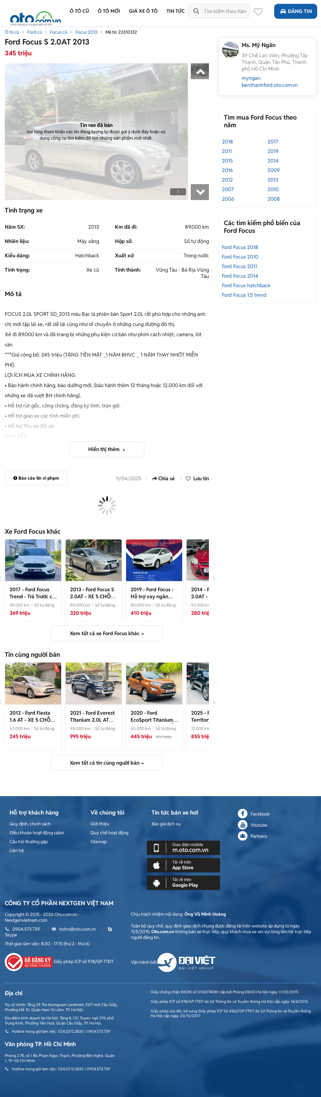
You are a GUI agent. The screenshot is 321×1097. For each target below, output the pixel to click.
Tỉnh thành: (128, 270)
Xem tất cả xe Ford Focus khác (104, 633)
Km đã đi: (126, 227)
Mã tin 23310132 (121, 32)
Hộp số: (123, 241)
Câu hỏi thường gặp (29, 841)
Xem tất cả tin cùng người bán (104, 763)
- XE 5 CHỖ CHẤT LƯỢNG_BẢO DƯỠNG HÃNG (92, 600)
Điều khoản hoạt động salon (37, 833)
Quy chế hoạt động (109, 833)
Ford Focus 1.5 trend (244, 295)
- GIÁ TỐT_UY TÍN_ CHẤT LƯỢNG (92, 723)
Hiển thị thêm (104, 449)
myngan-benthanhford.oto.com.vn (270, 81)
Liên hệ (17, 850)
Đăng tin (295, 11)
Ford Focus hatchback (246, 285)
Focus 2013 (86, 32)
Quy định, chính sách (30, 824)
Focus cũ (58, 32)
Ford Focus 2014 (240, 276)
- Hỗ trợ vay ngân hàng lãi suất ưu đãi (153, 596)
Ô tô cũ (12, 32)
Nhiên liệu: (17, 241)
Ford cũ (34, 32)
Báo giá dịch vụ (166, 824)
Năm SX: (15, 227)
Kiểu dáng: (17, 256)
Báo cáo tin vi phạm (36, 478)
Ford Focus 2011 (239, 266)
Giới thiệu (99, 824)
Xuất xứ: (124, 256)
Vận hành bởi (173, 962)
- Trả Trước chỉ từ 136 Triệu (33, 596)
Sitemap (98, 841)
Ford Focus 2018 (240, 247)
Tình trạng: (17, 270)
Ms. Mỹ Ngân (258, 45)
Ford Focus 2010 (240, 256)
